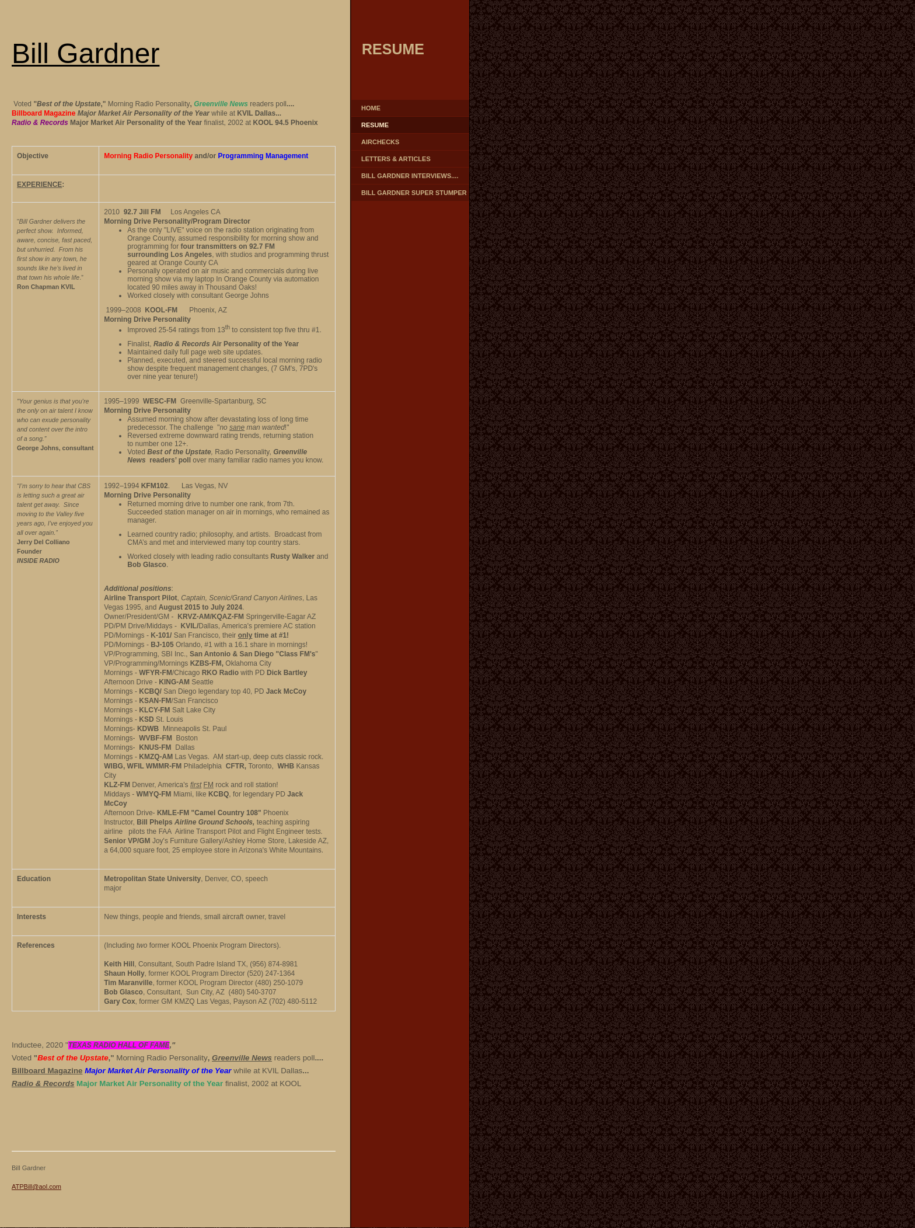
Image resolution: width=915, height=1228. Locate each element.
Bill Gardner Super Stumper (414, 192)
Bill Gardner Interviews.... (409, 175)
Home (370, 108)
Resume (375, 124)
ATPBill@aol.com (36, 1186)
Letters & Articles (396, 158)
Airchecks (380, 141)
